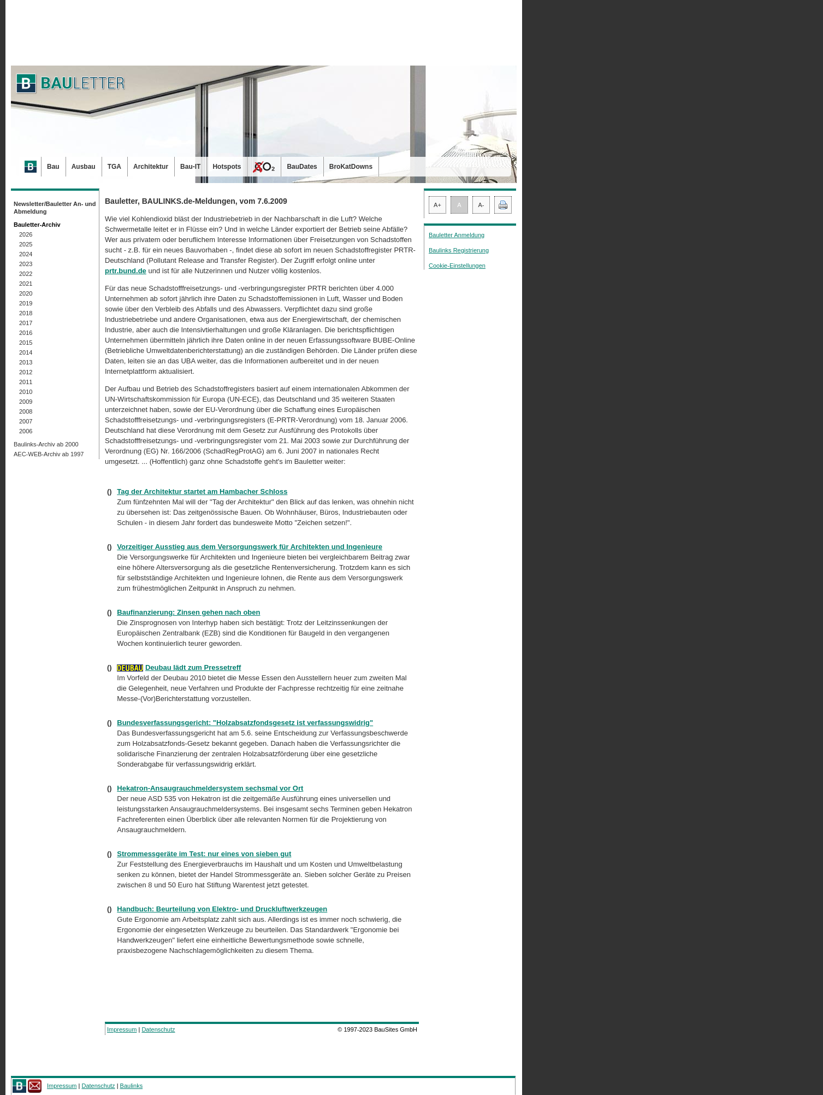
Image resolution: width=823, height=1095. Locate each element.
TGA (114, 166)
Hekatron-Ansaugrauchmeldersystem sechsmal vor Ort (210, 788)
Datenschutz (158, 1029)
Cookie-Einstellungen (457, 265)
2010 (25, 391)
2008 (25, 411)
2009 (25, 401)
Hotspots (226, 166)
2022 (25, 273)
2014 (25, 352)
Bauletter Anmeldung (456, 235)
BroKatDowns (350, 166)
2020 (25, 293)
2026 (25, 234)
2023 (25, 264)
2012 (25, 372)
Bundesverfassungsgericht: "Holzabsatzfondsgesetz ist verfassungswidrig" (245, 723)
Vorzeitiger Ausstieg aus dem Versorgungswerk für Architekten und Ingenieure (249, 547)
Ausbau (84, 166)
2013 (25, 362)
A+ (437, 205)
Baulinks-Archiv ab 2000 (46, 444)
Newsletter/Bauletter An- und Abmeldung (55, 208)
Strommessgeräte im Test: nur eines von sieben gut (204, 854)
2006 (25, 431)
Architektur (150, 166)
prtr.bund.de (125, 271)
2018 (25, 313)
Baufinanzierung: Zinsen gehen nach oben (188, 612)
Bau (53, 166)
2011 (25, 382)
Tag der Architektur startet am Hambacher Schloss (202, 491)
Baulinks (131, 1085)
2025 (25, 244)
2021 (25, 283)
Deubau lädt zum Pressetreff (193, 667)
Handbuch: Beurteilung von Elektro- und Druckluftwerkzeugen (222, 909)
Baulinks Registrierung (459, 250)
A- (481, 205)
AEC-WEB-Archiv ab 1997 (49, 454)
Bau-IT (190, 166)
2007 (25, 421)
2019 (25, 303)
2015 (25, 342)
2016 (25, 332)
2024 (25, 254)
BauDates (302, 166)
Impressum (122, 1029)
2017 (25, 323)
